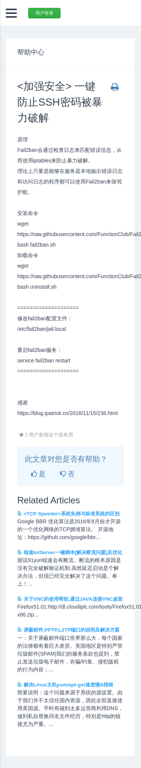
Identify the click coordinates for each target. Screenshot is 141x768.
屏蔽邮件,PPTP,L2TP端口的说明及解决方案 (68, 630)
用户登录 (44, 13)
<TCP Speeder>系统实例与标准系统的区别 (68, 514)
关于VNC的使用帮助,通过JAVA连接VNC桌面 (70, 599)
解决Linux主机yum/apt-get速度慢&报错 (65, 685)
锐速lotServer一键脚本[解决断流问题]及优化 (69, 552)
